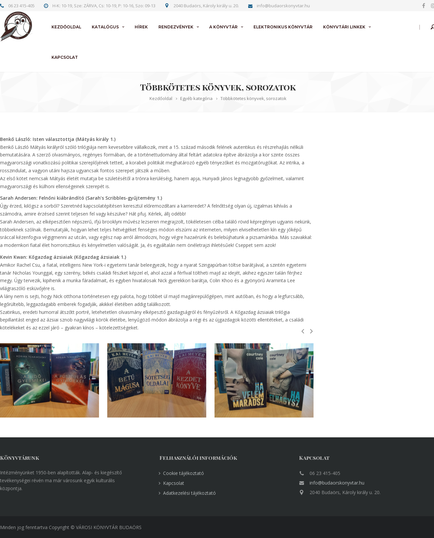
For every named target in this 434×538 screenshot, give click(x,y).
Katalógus (105, 26)
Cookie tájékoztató (183, 473)
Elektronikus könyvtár (283, 26)
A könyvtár (223, 26)
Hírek (141, 26)
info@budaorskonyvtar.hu (337, 483)
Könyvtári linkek (344, 26)
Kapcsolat (64, 57)
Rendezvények (175, 26)
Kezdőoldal (66, 26)
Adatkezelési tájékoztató (189, 493)
